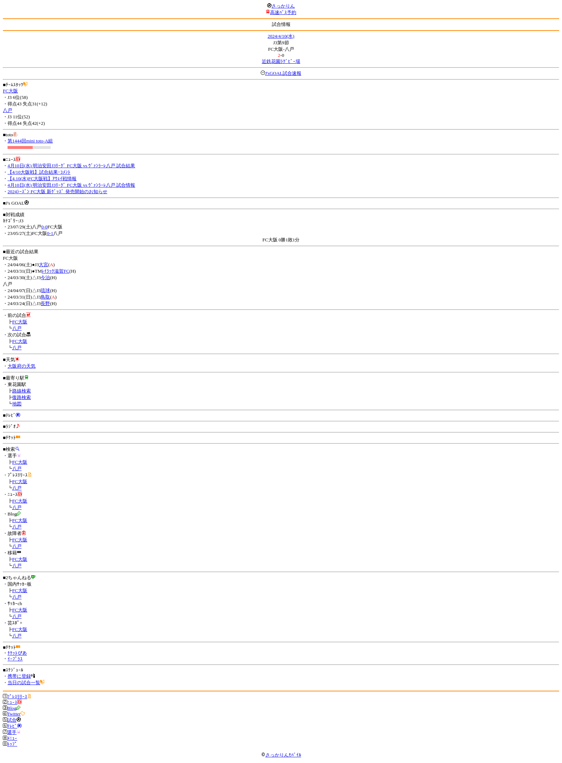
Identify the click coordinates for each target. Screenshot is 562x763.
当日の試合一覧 (24, 682)
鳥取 (45, 297)
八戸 (7, 110)
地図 (17, 404)
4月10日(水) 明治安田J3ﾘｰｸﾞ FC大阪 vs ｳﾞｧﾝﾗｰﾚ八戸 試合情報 (71, 185)
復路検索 (21, 397)
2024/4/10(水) (281, 36)
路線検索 (21, 391)
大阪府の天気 (22, 366)
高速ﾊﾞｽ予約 (283, 12)
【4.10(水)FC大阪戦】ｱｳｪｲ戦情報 (42, 178)
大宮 (43, 264)
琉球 (45, 290)
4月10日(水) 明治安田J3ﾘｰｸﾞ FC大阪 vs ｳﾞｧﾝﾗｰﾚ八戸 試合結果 (71, 165)
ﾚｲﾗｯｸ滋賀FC (55, 271)
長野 (45, 303)
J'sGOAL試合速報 (283, 73)
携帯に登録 (19, 676)
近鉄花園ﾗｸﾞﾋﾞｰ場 (281, 61)
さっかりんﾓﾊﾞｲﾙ (281, 755)
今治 (45, 277)
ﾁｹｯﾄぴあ (17, 653)
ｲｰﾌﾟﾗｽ (15, 659)
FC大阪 (10, 91)
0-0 (44, 227)
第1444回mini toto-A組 (30, 141)
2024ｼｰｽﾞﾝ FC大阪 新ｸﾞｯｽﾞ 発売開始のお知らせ (57, 191)
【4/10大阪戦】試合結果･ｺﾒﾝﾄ (39, 172)
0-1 (50, 233)
